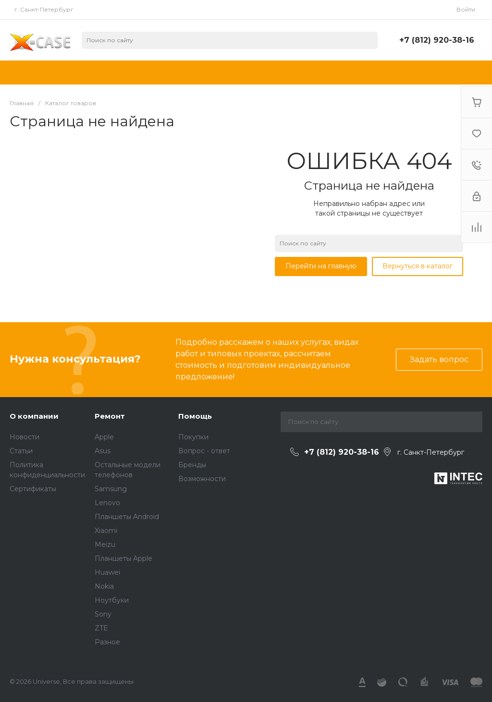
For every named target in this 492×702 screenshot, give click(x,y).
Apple (104, 437)
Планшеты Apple (123, 558)
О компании (34, 416)
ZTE (101, 628)
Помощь (195, 416)
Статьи (21, 451)
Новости (24, 437)
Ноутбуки (112, 600)
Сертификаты (33, 488)
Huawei (107, 572)
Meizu (105, 544)
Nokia (104, 586)
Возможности (202, 478)
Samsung (111, 488)
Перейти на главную (321, 266)
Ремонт (110, 416)
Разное (107, 642)
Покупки (193, 437)
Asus (103, 451)
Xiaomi (106, 530)
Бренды (192, 464)
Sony (103, 614)
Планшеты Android (127, 516)
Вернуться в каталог (417, 266)
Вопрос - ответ (204, 451)
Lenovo (107, 502)
